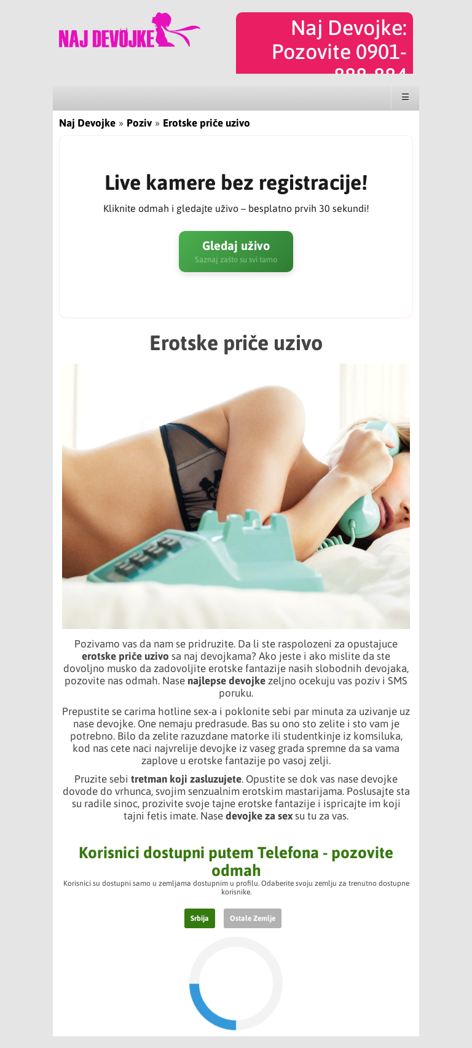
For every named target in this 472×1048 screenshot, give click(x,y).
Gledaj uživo (236, 251)
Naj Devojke (87, 123)
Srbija (200, 918)
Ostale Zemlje (252, 918)
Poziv (139, 123)
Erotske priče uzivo (206, 123)
